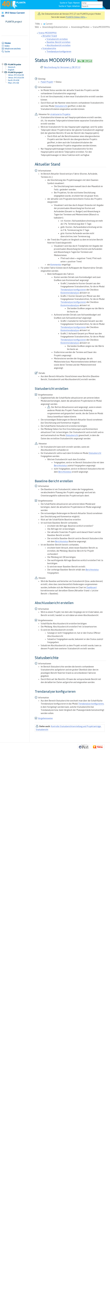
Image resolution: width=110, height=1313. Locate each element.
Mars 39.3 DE (13, 83)
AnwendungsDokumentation (55, 27)
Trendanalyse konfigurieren (59, 51)
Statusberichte (49, 48)
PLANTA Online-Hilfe (76, 17)
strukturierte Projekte (60, 114)
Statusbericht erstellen (57, 39)
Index (5, 46)
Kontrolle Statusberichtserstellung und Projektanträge (76, 726)
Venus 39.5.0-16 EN (16, 77)
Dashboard (91, 587)
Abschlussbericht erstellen (58, 45)
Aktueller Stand (49, 36)
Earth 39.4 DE (13, 80)
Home (6, 43)
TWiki (37, 24)
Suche (5, 51)
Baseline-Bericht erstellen (58, 42)
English (11, 69)
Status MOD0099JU (47, 33)
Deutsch (11, 67)
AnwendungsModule (80, 27)
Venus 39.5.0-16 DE (16, 75)
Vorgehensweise (45, 718)
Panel (43, 82)
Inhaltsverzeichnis (11, 48)
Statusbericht (42, 729)
